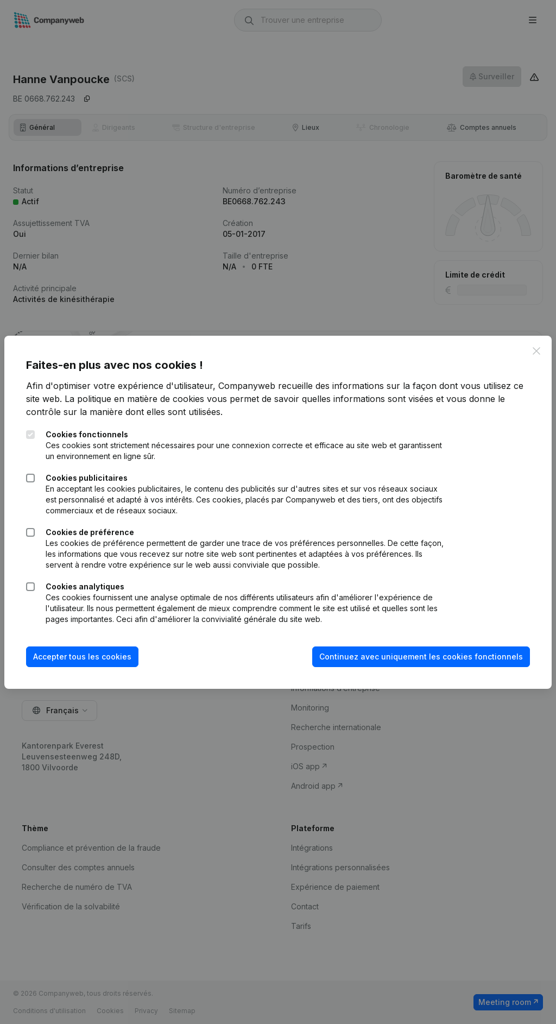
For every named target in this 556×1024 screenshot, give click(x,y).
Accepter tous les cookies (82, 656)
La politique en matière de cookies (134, 398)
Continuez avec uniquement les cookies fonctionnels (421, 656)
